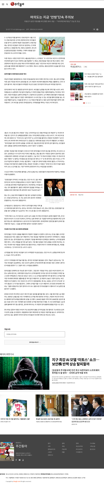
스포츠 (50, 452)
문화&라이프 (51, 449)
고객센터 (31, 474)
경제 (63, 443)
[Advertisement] (30, 117)
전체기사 (50, 455)
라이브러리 (79, 449)
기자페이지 (79, 452)
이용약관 (37, 474)
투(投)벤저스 (75, 66)
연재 (77, 443)
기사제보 (92, 443)
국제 (63, 446)
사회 (49, 446)
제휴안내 (26, 474)
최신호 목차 (79, 446)
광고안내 (92, 449)
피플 (63, 452)
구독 (85, 67)
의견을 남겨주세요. (11, 334)
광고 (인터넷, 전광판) (17, 474)
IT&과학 (64, 449)
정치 (49, 443)
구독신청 (92, 446)
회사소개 (8, 474)
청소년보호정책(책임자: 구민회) (59, 474)
